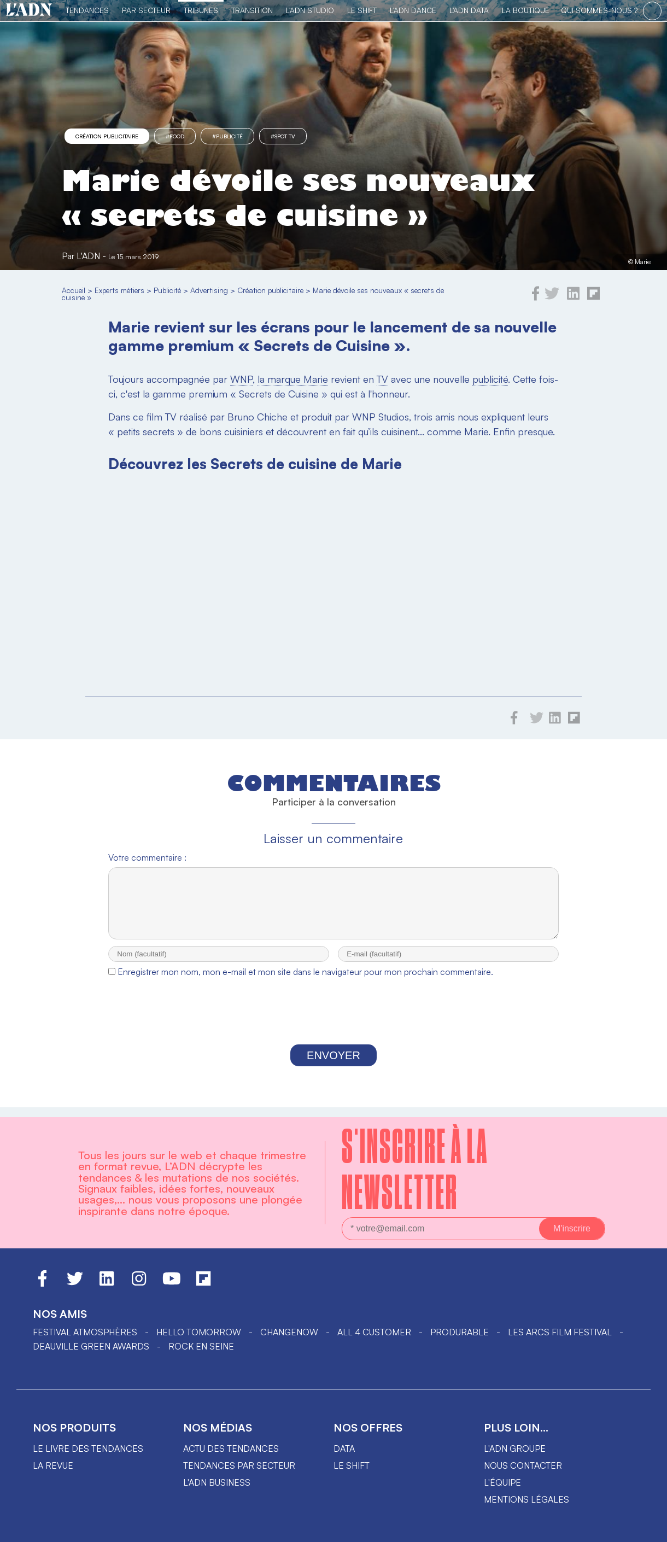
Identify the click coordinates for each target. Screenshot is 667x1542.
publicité (490, 379)
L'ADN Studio (310, 10)
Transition (252, 10)
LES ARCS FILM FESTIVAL (560, 1332)
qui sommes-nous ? (599, 10)
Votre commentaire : (147, 857)
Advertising (209, 290)
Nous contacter (523, 1465)
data (344, 1448)
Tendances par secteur (239, 1465)
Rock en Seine (201, 1346)
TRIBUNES (201, 10)
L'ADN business (216, 1482)
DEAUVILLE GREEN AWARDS (91, 1346)
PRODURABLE (459, 1332)
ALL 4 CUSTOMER (374, 1332)
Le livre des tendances (88, 1448)
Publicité (167, 290)
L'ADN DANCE (413, 10)
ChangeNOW (289, 1332)
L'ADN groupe (515, 1448)
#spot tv (283, 136)
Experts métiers (119, 290)
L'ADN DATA (469, 10)
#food (175, 136)
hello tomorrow (198, 1332)
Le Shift (362, 10)
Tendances (87, 10)
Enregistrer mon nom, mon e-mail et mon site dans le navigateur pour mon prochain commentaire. (305, 981)
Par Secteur (146, 10)
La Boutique (525, 10)
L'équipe (502, 1482)
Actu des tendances (231, 1448)
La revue (53, 1465)
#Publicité (227, 136)
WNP (241, 379)
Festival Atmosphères (85, 1332)
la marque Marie (293, 379)
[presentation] (333, 1023)
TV (382, 379)
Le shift (352, 1465)
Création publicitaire (106, 136)
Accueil (73, 290)
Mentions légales (526, 1499)
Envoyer (333, 1065)
